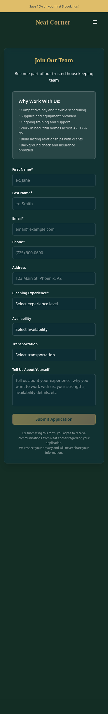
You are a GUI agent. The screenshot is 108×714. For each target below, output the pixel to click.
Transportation (25, 344)
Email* (18, 218)
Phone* (18, 242)
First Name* (22, 169)
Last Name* (22, 192)
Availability (21, 318)
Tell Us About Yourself (30, 369)
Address (19, 267)
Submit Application (54, 419)
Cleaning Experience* (30, 293)
